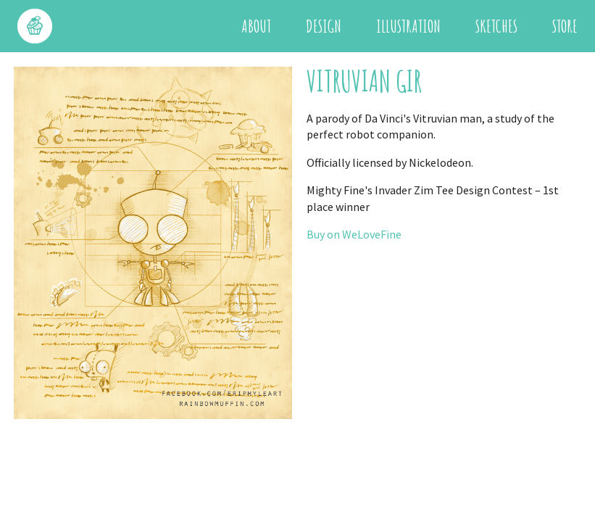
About (256, 26)
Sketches (496, 26)
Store (565, 26)
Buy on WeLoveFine (354, 234)
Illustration (408, 26)
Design (323, 26)
